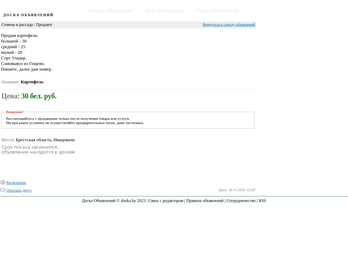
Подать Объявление (111, 10)
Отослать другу (19, 190)
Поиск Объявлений (217, 10)
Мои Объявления (164, 10)
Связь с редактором (165, 200)
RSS (262, 200)
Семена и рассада (17, 24)
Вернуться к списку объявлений (229, 24)
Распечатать (16, 182)
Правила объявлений (205, 200)
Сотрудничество (241, 200)
